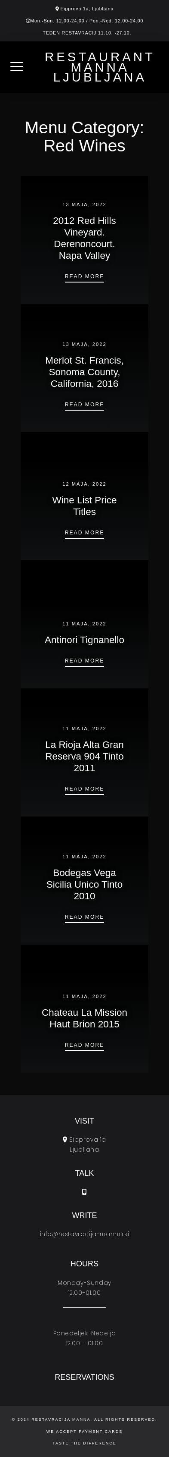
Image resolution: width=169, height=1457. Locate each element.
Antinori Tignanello (84, 639)
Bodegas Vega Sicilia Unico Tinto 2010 (84, 884)
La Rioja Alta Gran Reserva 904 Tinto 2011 (84, 756)
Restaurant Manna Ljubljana (100, 67)
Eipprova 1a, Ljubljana (87, 8)
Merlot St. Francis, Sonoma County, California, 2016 (84, 372)
